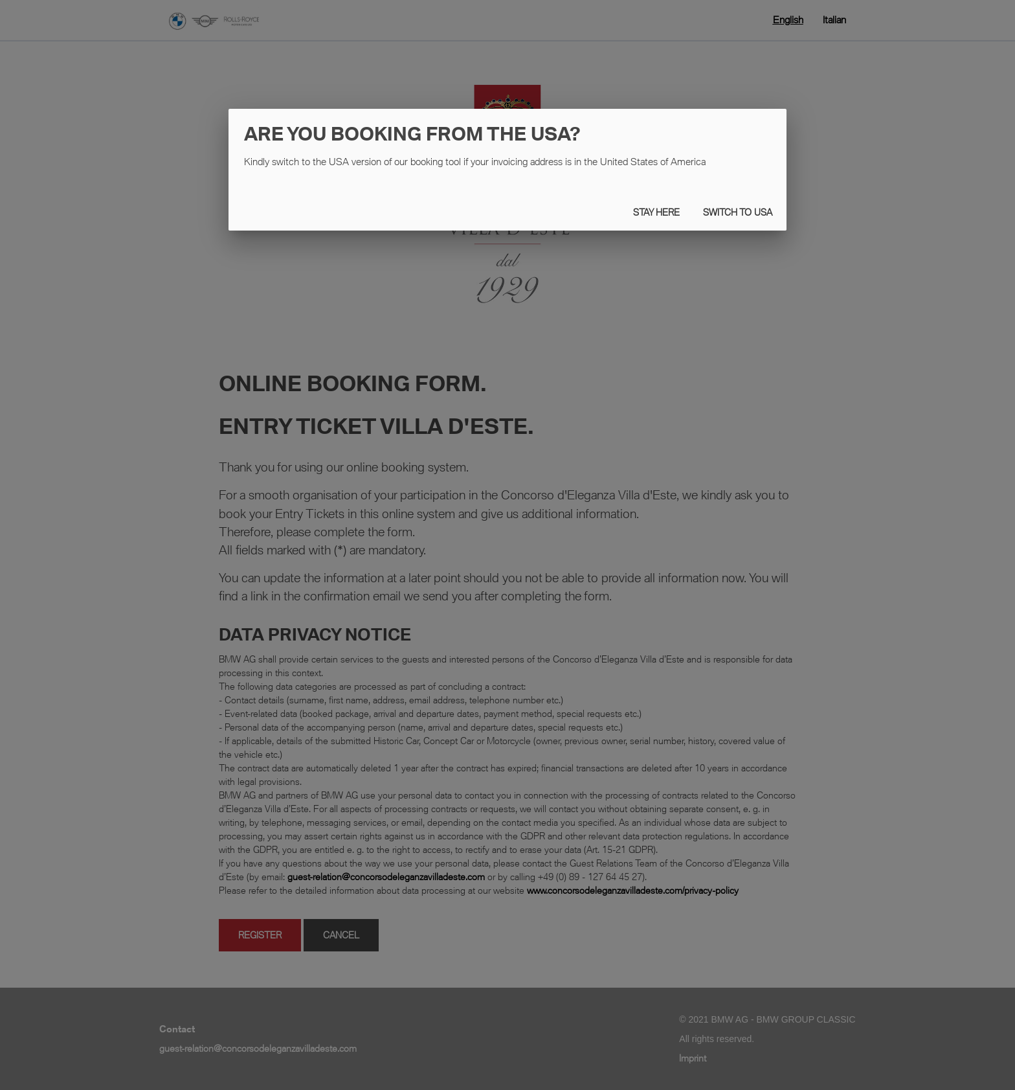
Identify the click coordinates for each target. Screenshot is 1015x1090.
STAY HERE (656, 212)
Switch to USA (737, 212)
